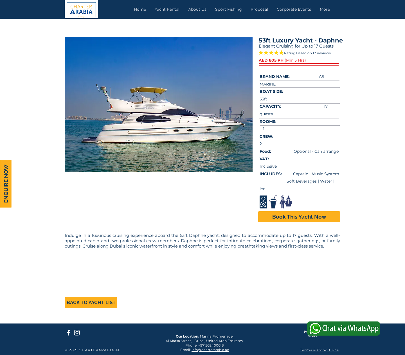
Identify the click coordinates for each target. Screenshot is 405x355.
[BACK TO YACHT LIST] (91, 302)
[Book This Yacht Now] (299, 216)
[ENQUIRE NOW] (5, 184)
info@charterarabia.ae (210, 350)
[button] (159, 104)
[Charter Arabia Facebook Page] (68, 332)
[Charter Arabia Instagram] (77, 332)
